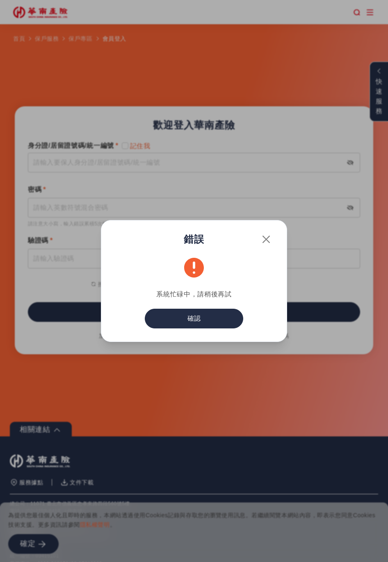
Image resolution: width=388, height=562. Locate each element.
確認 (194, 318)
